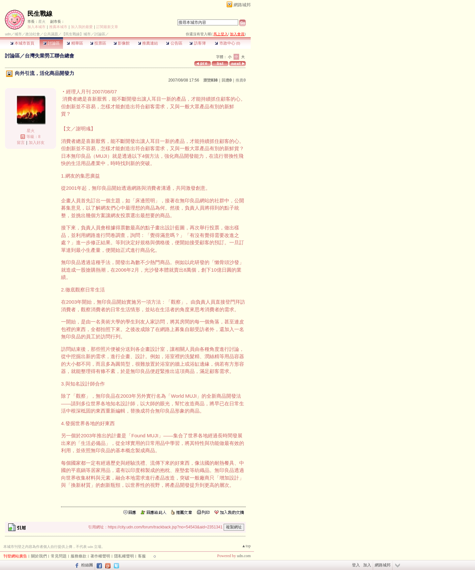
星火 (42, 21)
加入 (367, 565)
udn (8, 34)
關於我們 (39, 556)
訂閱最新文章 (107, 27)
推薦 (241, 80)
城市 (18, 34)
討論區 (51, 43)
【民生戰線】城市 (76, 34)
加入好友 (37, 142)
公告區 (174, 43)
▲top (246, 546)
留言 (21, 142)
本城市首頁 (22, 43)
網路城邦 (242, 4)
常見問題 (59, 556)
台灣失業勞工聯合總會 (49, 55)
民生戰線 (39, 13)
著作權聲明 (100, 556)
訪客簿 (197, 43)
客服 (142, 556)
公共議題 (51, 34)
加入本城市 (36, 27)
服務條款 (78, 556)
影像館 (121, 43)
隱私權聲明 (124, 556)
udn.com (244, 555)
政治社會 (32, 34)
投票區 (98, 43)
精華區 (75, 43)
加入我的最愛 (82, 27)
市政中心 (227, 43)
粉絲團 (87, 565)
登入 (356, 565)
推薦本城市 (58, 27)
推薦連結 (148, 43)
